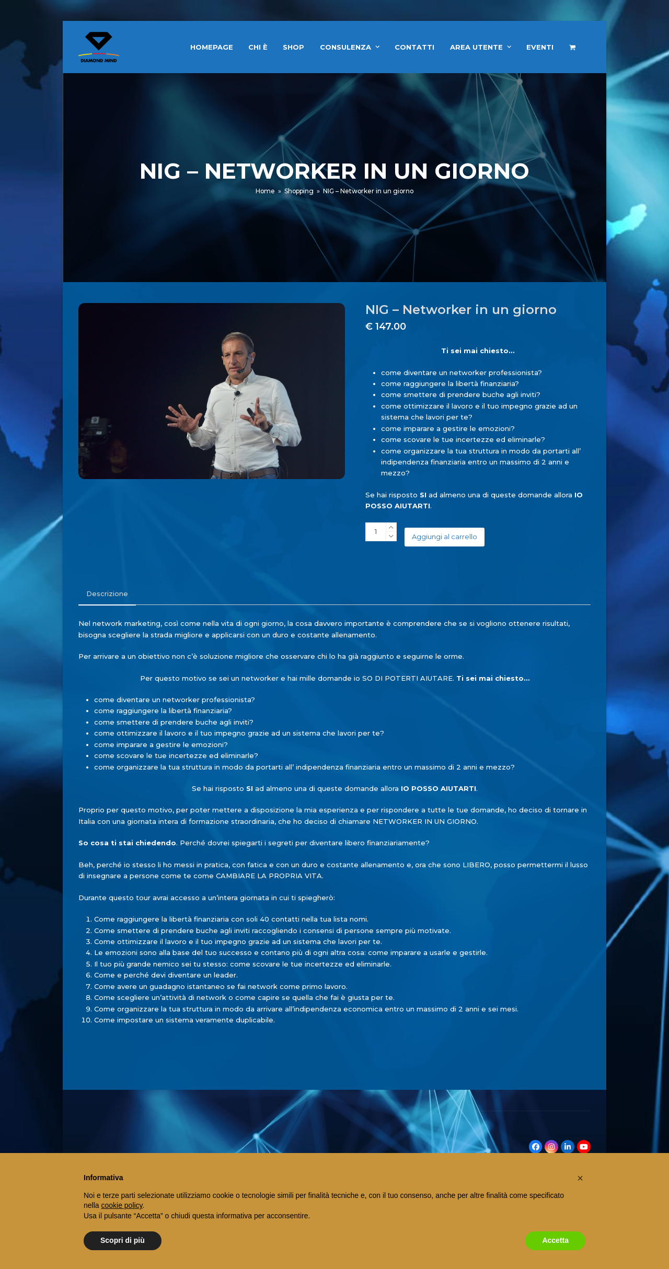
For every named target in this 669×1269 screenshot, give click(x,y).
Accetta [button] (555, 1240)
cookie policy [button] (121, 1205)
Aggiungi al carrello (444, 536)
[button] (572, 47)
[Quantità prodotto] (375, 531)
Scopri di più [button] (122, 1240)
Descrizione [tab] (107, 593)
